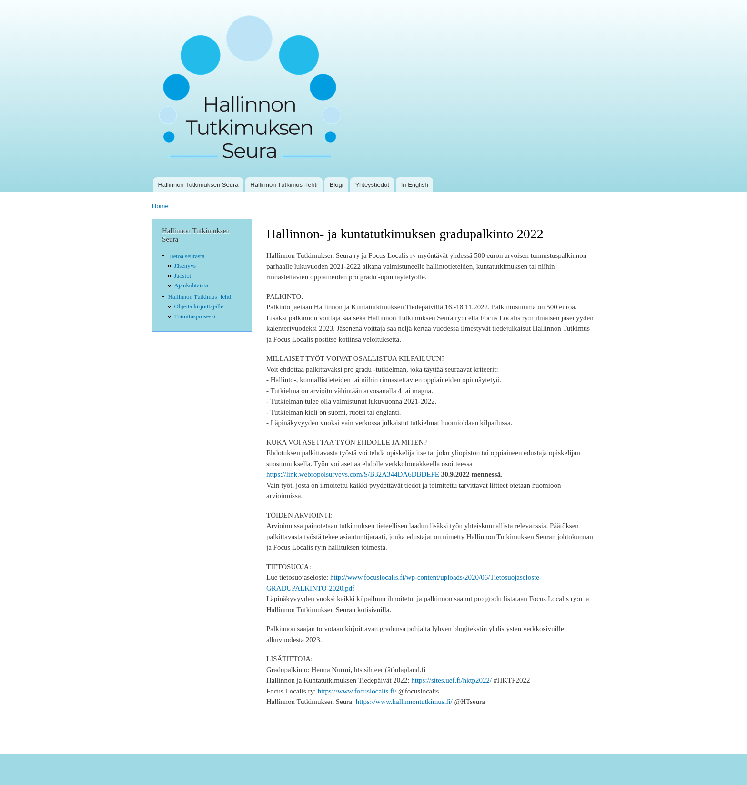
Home (160, 206)
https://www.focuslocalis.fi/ (357, 691)
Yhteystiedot (372, 184)
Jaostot (183, 276)
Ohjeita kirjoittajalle (198, 306)
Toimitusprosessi (194, 316)
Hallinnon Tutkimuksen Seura (198, 184)
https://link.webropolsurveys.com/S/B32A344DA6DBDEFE (352, 474)
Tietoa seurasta (186, 256)
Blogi (336, 184)
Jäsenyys (185, 266)
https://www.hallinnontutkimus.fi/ (404, 701)
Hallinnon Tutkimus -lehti (284, 184)
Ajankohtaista (191, 285)
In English (414, 184)
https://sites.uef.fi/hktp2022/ (451, 680)
